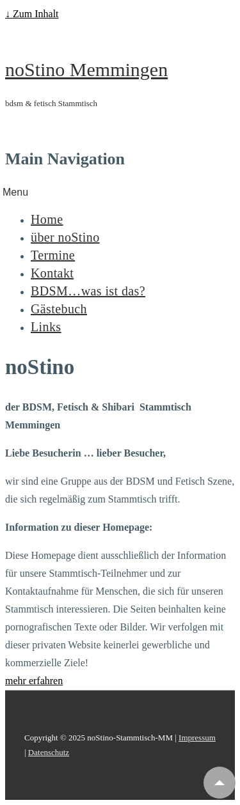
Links (46, 327)
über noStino (65, 237)
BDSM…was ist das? (88, 291)
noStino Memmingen (86, 69)
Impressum (197, 737)
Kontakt (52, 273)
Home (47, 219)
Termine (53, 255)
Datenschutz (48, 752)
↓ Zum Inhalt (32, 13)
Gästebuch (59, 309)
